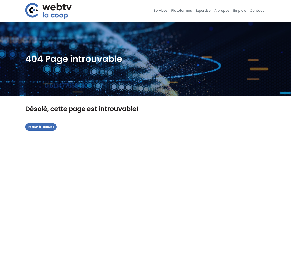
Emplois (239, 10)
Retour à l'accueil (41, 127)
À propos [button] (222, 10)
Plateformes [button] (181, 10)
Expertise (203, 10)
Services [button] (161, 10)
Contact (257, 10)
